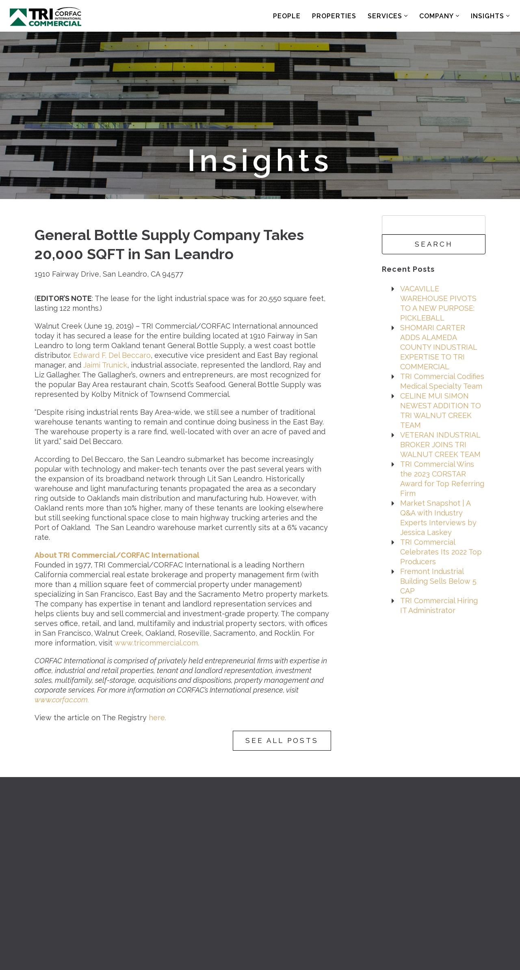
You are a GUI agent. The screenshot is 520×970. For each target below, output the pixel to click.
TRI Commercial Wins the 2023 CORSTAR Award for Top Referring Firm (442, 479)
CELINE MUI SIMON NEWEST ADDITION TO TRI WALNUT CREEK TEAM (440, 410)
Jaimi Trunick (105, 365)
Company (439, 16)
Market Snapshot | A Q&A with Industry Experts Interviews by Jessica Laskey (438, 518)
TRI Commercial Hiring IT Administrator (439, 605)
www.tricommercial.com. (157, 643)
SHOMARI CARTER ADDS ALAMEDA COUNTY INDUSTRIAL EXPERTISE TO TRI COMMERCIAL (438, 347)
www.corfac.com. (62, 699)
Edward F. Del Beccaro (112, 355)
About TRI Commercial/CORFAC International (117, 555)
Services (388, 16)
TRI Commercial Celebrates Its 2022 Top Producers (441, 552)
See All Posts (281, 740)
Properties (334, 16)
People (287, 16)
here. (157, 717)
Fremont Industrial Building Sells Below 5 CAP (438, 581)
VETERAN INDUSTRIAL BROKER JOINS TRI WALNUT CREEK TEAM (440, 445)
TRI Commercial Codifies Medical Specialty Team (442, 381)
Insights (490, 16)
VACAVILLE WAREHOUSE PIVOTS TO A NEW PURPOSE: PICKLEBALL (438, 303)
